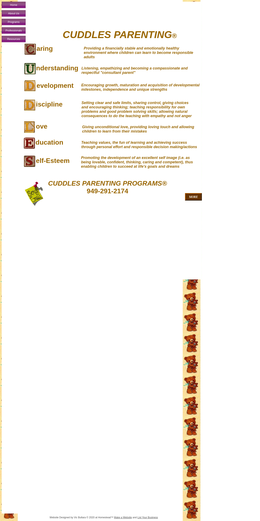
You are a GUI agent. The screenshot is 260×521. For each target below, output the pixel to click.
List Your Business (148, 517)
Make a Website (123, 517)
